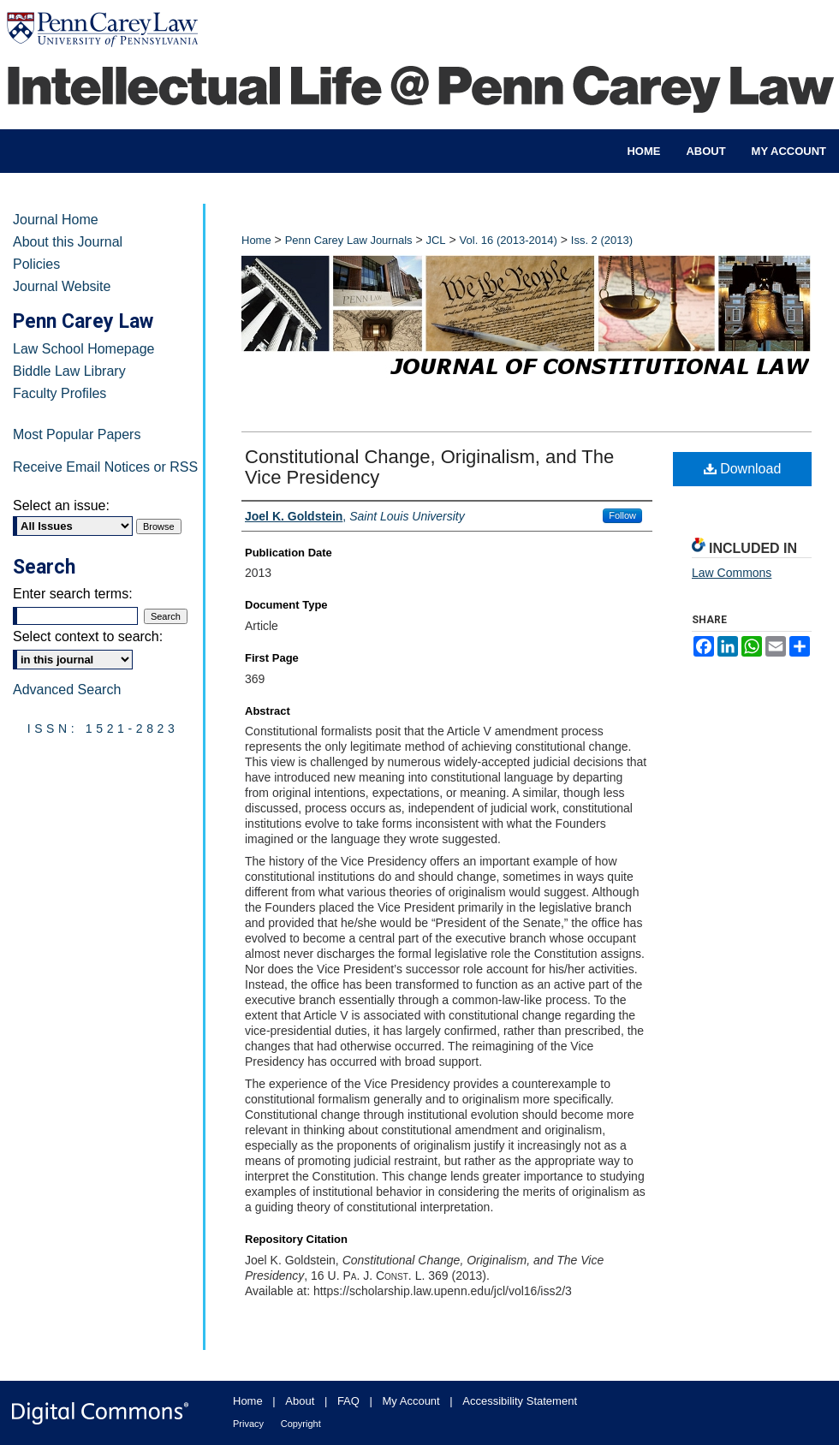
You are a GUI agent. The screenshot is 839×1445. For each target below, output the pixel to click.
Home (256, 240)
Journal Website (61, 286)
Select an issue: (61, 505)
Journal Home (55, 219)
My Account (411, 1400)
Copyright (301, 1423)
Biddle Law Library (69, 371)
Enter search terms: (73, 593)
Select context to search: (88, 636)
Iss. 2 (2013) (602, 240)
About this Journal (67, 242)
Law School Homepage (83, 349)
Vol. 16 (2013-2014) (508, 240)
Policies (36, 264)
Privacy (248, 1423)
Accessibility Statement (519, 1400)
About (299, 1400)
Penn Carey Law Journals (349, 240)
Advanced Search (67, 689)
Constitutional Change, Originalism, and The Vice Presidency (429, 467)
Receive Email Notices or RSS (105, 467)
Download (743, 468)
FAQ (348, 1400)
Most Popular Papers (76, 434)
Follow (622, 515)
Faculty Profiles (59, 393)
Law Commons (731, 573)
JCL (435, 240)
